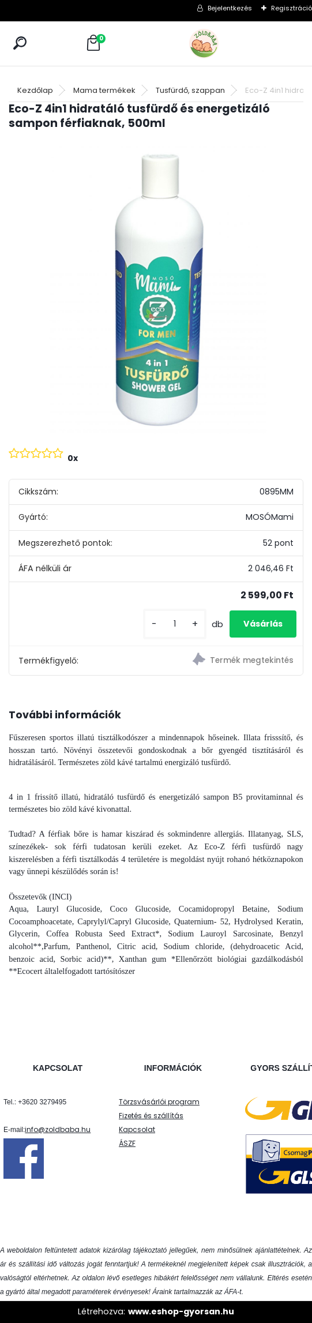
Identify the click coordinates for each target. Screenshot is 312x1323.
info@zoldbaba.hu (58, 1129)
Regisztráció (291, 8)
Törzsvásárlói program (159, 1102)
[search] (20, 43)
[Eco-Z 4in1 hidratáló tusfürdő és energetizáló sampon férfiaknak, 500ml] (156, 287)
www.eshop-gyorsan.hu (181, 1311)
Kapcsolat (137, 1129)
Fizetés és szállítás (151, 1115)
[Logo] (229, 43)
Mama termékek (104, 90)
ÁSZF (127, 1143)
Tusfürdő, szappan (190, 90)
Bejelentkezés (230, 8)
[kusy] (174, 624)
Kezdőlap (35, 90)
